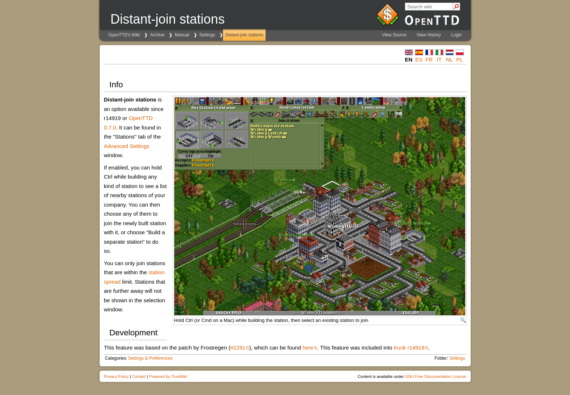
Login (456, 34)
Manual (182, 34)
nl (449, 59)
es (418, 59)
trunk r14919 (409, 347)
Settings (207, 34)
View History (429, 34)
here (308, 347)
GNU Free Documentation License (435, 376)
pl (459, 59)
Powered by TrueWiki (168, 376)
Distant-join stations (244, 34)
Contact (139, 376)
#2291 (238, 347)
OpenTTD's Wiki (124, 34)
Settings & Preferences (150, 358)
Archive (157, 34)
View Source (394, 34)
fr (429, 59)
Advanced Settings (127, 146)
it (439, 59)
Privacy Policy (116, 376)
